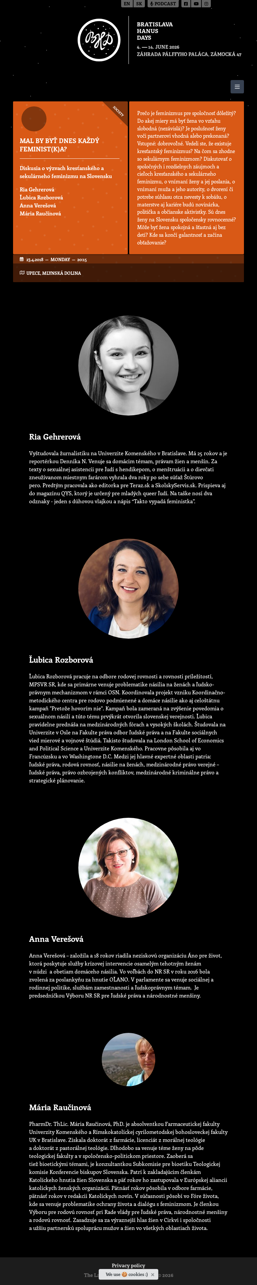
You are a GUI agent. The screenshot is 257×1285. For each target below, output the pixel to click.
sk (139, 4)
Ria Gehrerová (37, 189)
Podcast (163, 4)
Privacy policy (128, 1266)
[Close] (153, 1273)
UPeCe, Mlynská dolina (53, 273)
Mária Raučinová (40, 213)
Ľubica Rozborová (41, 197)
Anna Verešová (38, 205)
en (127, 4)
